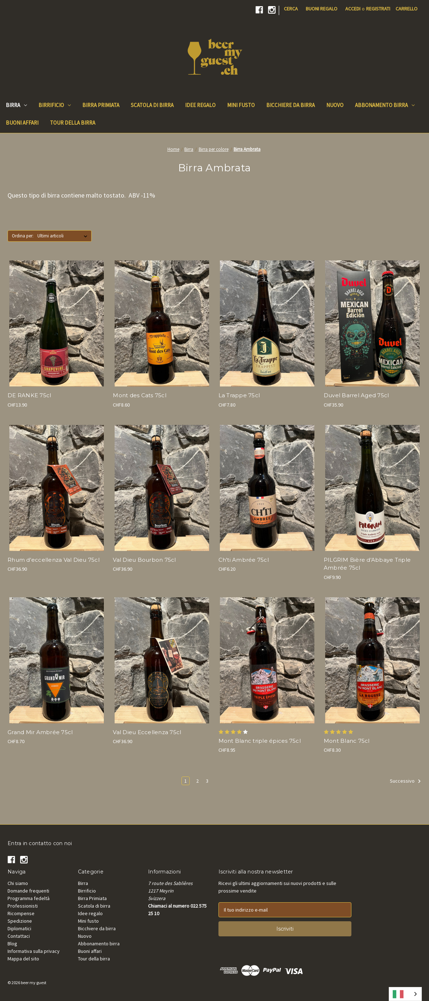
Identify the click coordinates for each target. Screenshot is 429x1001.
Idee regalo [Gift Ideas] (200, 105)
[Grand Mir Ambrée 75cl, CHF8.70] (56, 660)
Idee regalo (90, 913)
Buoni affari (90, 951)
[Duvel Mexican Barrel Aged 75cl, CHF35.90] (372, 323)
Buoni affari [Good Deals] (22, 122)
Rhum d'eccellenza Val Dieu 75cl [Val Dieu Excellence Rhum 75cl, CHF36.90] (54, 559)
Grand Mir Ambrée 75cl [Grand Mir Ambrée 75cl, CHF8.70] (40, 732)
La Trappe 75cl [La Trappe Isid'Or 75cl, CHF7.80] (239, 395)
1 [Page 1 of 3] (185, 781)
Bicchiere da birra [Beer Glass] (290, 105)
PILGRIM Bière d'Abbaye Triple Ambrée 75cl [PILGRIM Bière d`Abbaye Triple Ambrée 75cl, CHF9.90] (367, 563)
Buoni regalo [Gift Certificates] (321, 8)
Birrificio (54, 105)
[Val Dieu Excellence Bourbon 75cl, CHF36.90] (161, 488)
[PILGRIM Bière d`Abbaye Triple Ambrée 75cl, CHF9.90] (372, 488)
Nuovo (85, 936)
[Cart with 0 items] (406, 9)
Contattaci (19, 936)
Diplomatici (19, 928)
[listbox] (63, 236)
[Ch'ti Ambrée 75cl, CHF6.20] (267, 488)
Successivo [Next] (405, 781)
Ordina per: (22, 236)
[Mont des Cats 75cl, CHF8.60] (161, 323)
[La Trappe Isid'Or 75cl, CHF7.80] (267, 323)
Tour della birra (94, 958)
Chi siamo (18, 883)
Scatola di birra (94, 906)
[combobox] (405, 994)
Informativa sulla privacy (34, 951)
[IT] (405, 994)
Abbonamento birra (385, 105)
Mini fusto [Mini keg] (241, 105)
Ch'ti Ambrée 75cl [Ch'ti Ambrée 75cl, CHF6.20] (243, 559)
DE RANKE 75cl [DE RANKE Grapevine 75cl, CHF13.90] (29, 395)
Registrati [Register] (378, 8)
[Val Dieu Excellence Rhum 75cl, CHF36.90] (56, 488)
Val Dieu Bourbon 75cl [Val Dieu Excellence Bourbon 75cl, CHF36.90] (144, 559)
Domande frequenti (28, 891)
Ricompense (21, 913)
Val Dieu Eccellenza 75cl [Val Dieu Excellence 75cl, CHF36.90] (147, 732)
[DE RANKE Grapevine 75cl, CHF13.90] (56, 323)
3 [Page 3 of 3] (207, 781)
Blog (12, 943)
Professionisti (23, 906)
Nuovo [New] (334, 105)
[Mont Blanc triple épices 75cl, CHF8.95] (267, 660)
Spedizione (20, 921)
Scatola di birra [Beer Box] (152, 105)
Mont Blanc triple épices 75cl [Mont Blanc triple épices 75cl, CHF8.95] (259, 740)
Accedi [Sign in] (352, 8)
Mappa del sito (23, 958)
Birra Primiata (92, 898)
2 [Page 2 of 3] (197, 781)
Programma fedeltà (29, 898)
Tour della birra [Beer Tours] (72, 122)
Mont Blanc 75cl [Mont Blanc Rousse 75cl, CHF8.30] (347, 740)
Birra (16, 105)
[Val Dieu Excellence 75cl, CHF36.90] (161, 660)
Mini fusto (88, 921)
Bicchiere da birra (97, 928)
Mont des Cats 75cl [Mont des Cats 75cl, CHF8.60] (139, 395)
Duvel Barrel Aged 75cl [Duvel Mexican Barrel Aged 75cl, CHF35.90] (356, 395)
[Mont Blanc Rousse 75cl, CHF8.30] (372, 660)
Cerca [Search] (291, 8)
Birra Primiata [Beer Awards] (100, 105)
